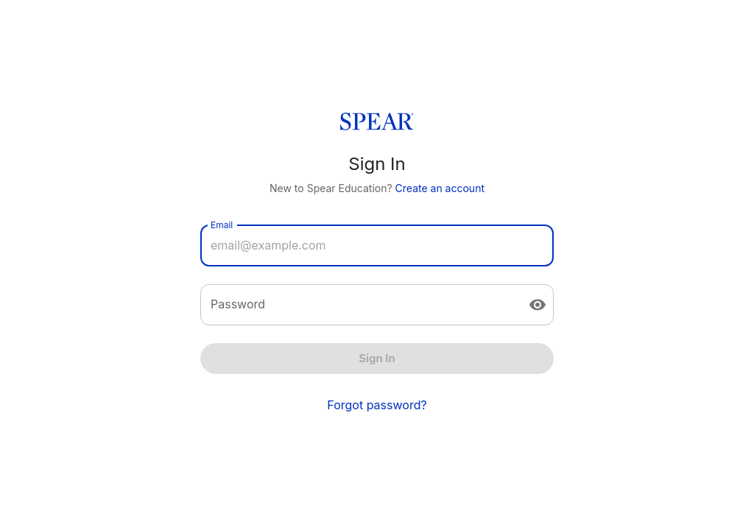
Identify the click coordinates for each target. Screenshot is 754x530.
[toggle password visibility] (537, 304)
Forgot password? (376, 405)
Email (222, 224)
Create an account (440, 188)
